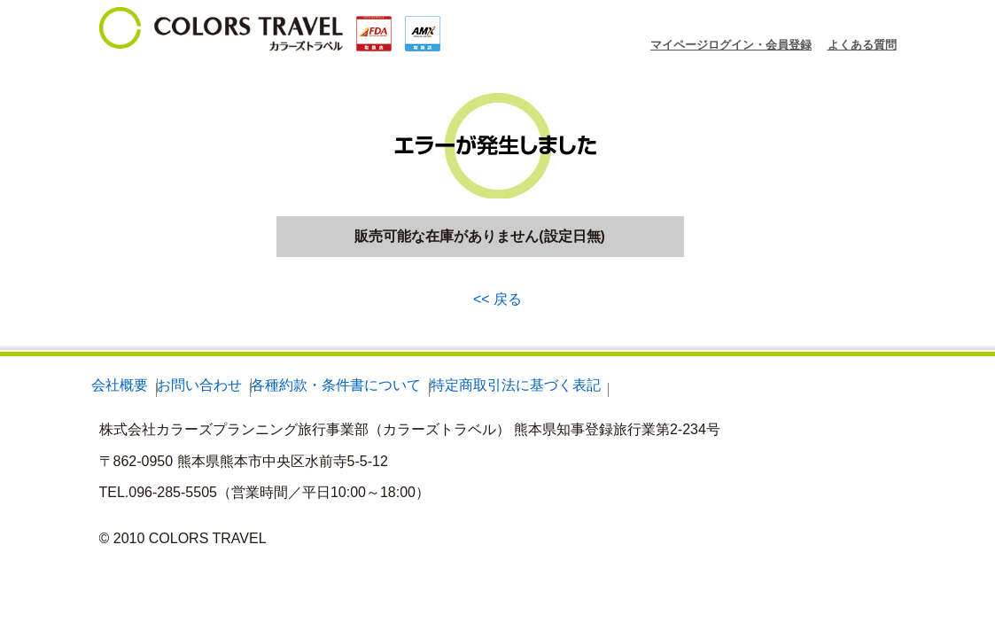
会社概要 (119, 385)
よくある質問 (862, 44)
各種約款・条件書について (336, 385)
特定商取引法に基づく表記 (516, 385)
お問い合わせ (199, 385)
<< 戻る (497, 299)
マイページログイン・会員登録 (731, 44)
